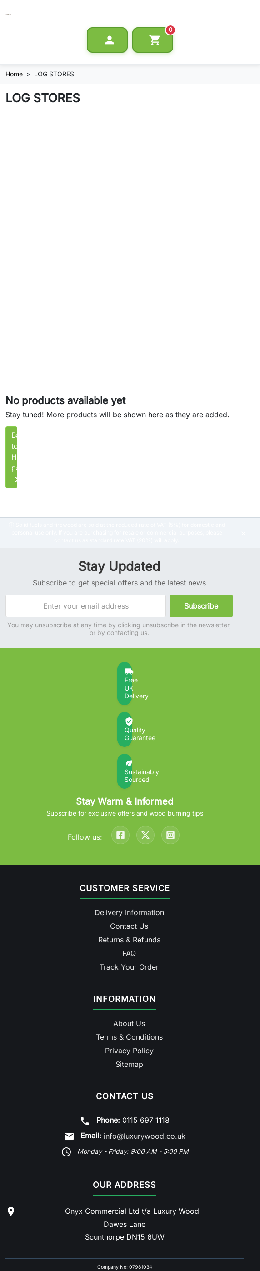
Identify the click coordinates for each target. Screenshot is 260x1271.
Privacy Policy (129, 963)
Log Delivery (169, 1220)
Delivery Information (129, 825)
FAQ (129, 866)
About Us (129, 936)
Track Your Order (129, 880)
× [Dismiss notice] (243, 501)
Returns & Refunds (129, 852)
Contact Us (129, 839)
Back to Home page (52, 448)
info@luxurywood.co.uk (144, 1048)
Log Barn (133, 1220)
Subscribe (201, 574)
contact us (67, 508)
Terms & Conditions (129, 949)
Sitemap (129, 976)
